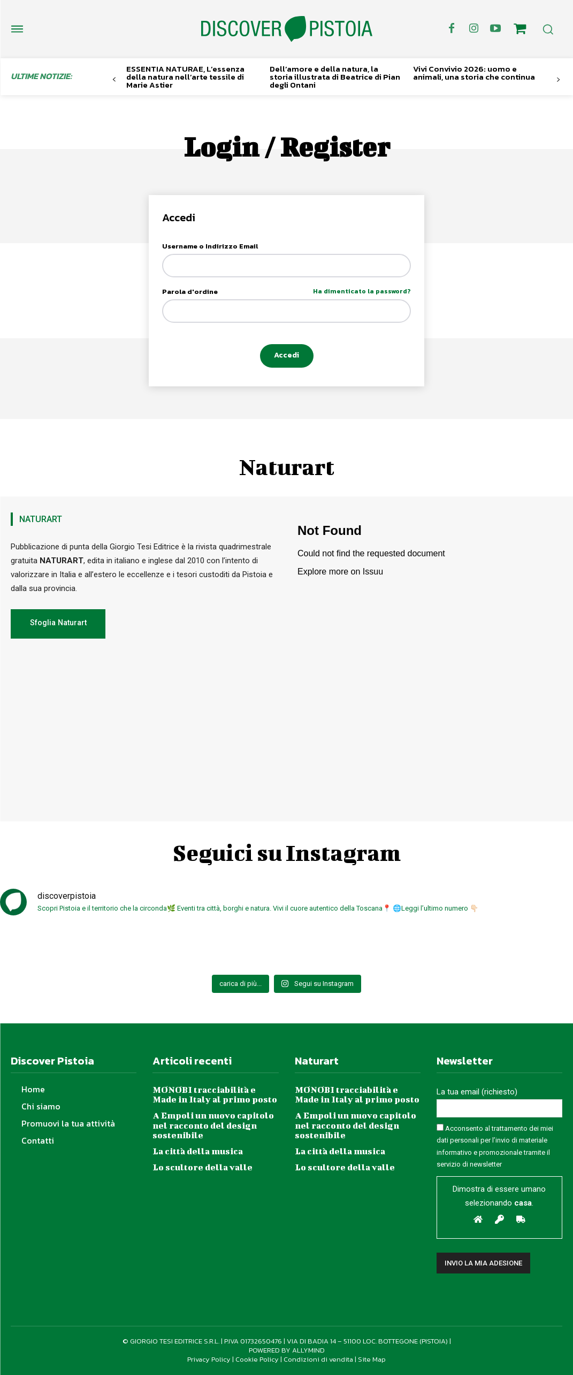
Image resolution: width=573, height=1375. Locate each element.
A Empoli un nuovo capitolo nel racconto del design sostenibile (213, 1124)
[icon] (519, 30)
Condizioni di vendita (318, 1359)
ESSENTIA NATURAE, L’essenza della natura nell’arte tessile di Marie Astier (185, 77)
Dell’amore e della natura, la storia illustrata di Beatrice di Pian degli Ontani (335, 77)
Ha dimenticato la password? (362, 292)
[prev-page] (114, 80)
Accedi (286, 355)
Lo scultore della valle (202, 1166)
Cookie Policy (257, 1359)
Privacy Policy (209, 1359)
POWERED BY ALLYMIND (287, 1350)
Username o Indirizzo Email (210, 246)
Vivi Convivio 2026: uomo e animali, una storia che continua (474, 73)
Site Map (372, 1359)
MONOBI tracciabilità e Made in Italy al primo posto (214, 1094)
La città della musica (197, 1150)
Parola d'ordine (286, 292)
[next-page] (558, 80)
